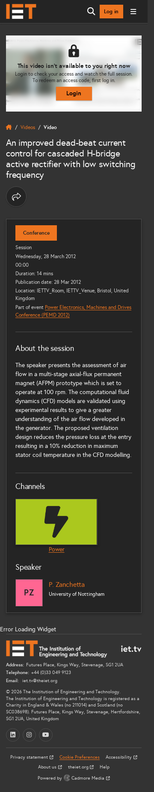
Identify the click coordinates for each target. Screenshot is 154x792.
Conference (36, 233)
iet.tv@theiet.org (39, 680)
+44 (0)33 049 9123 (51, 672)
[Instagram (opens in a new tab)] (29, 735)
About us (48, 767)
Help (105, 767)
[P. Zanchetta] (29, 593)
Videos (28, 127)
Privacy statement (29, 757)
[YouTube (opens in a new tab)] (46, 735)
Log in (111, 11)
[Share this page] (16, 196)
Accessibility (119, 757)
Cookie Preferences (79, 757)
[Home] (21, 11)
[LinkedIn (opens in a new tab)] (13, 735)
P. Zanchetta (67, 584)
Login (73, 93)
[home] (9, 127)
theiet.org (79, 767)
